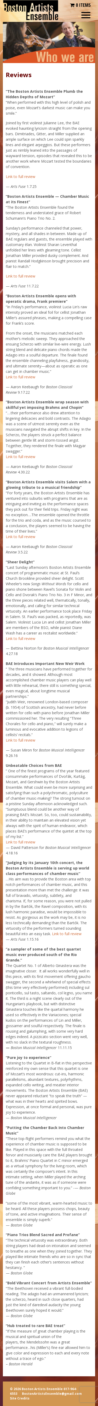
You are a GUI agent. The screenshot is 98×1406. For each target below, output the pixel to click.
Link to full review (20, 176)
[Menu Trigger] (86, 15)
